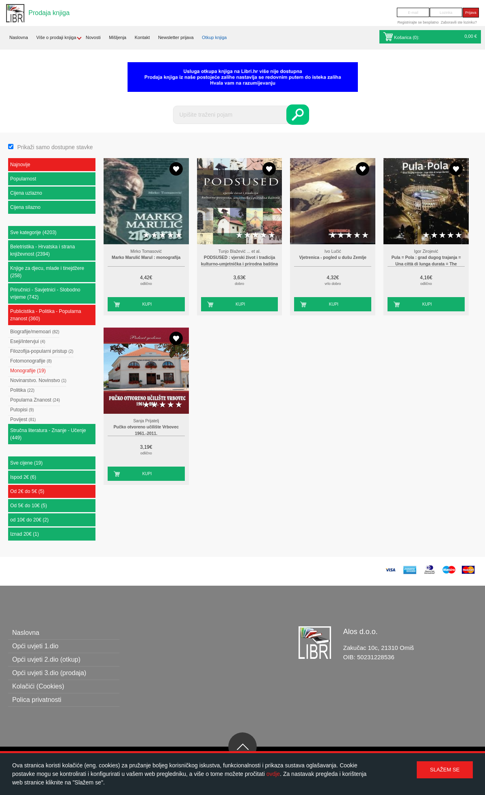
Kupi (147, 304)
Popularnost (23, 179)
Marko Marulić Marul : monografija (146, 257)
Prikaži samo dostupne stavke (55, 147)
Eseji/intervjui (27, 341)
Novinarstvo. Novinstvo (38, 380)
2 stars (154, 235)
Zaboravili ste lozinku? (459, 22)
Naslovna (18, 37)
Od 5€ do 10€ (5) (28, 505)
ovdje (273, 774)
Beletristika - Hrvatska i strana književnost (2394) (42, 250)
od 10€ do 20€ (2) (29, 520)
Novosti (93, 37)
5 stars (179, 235)
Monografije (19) (27, 371)
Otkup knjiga (214, 37)
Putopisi (22, 410)
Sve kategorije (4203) (33, 232)
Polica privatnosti (36, 699)
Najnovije (20, 164)
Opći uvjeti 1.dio (35, 646)
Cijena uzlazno (26, 193)
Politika (22, 390)
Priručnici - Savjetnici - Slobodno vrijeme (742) (45, 293)
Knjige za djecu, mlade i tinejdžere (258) (47, 271)
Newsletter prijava (175, 37)
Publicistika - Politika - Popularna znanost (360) (45, 314)
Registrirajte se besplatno (418, 22)
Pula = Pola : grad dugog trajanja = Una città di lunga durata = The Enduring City (426, 263)
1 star (146, 235)
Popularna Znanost (35, 400)
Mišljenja (117, 37)
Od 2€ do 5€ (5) (27, 491)
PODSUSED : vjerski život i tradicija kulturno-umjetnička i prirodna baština (239, 260)
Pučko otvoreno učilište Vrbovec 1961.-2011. (146, 430)
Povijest (23, 419)
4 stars (171, 235)
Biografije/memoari (34, 332)
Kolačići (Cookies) (38, 686)
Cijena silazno (25, 207)
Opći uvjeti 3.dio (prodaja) (49, 672)
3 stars (162, 235)
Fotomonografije (31, 361)
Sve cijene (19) (26, 463)
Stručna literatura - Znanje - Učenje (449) (48, 434)
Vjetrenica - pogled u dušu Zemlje (332, 257)
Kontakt (141, 37)
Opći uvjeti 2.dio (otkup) (46, 659)
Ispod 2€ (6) (23, 477)
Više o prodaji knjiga (56, 37)
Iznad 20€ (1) (24, 534)
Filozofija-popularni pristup (42, 351)
